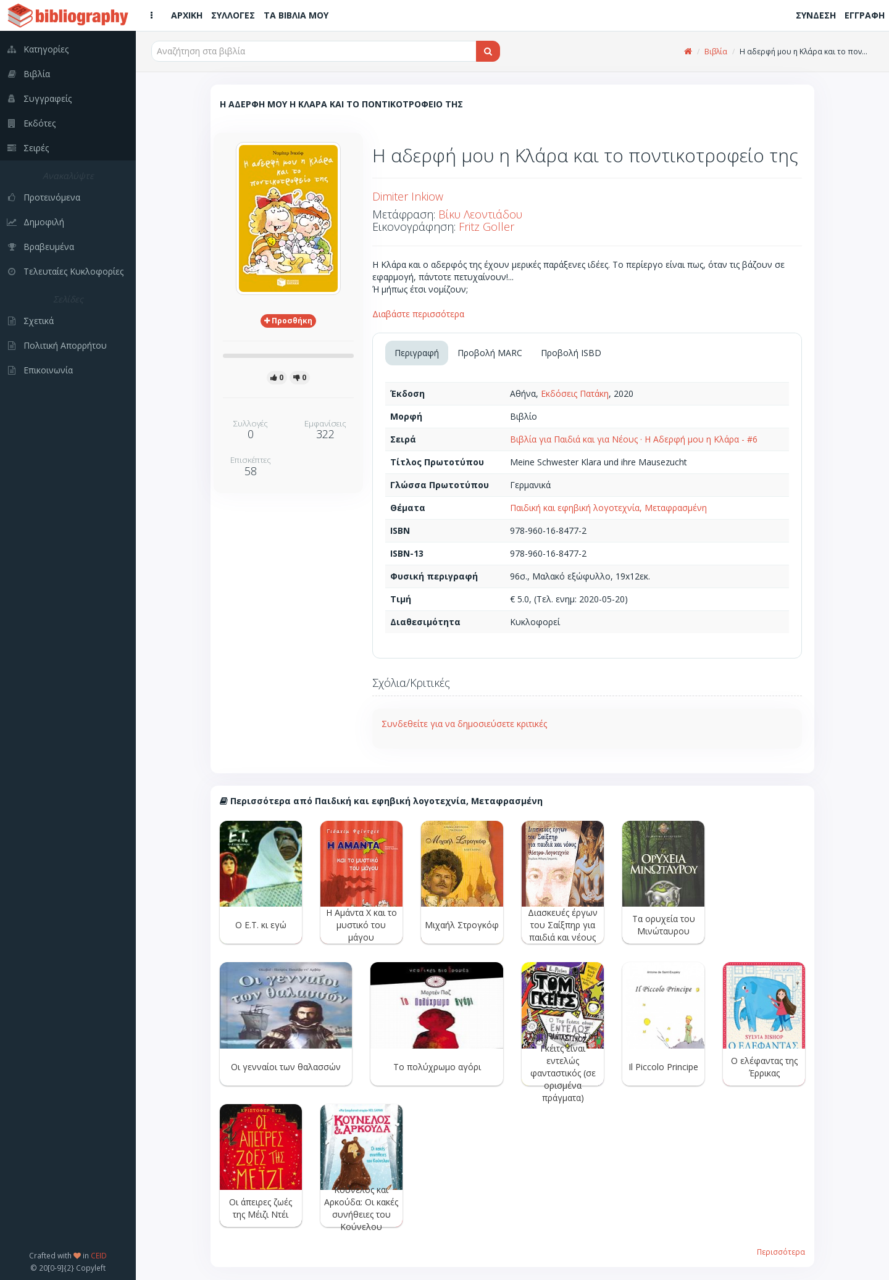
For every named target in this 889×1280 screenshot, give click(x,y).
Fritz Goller (486, 226)
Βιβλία (715, 51)
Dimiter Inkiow (407, 196)
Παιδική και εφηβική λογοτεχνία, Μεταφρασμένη (608, 507)
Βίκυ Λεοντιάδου (480, 214)
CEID (99, 1255)
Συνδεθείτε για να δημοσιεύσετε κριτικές (464, 723)
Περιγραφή (416, 353)
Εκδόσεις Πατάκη (575, 393)
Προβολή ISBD (571, 353)
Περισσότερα (781, 1252)
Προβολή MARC (489, 353)
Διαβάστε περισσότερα (418, 314)
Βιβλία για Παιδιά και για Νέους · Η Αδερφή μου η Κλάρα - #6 (634, 439)
